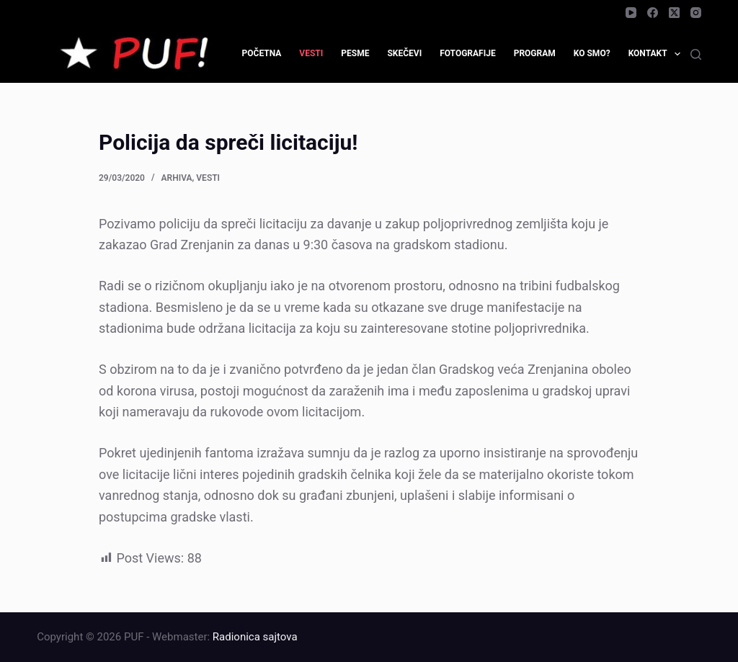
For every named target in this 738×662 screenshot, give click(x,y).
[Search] (695, 54)
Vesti (311, 53)
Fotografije (468, 53)
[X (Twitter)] (674, 12)
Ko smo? (592, 53)
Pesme (355, 53)
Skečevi (404, 53)
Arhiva (176, 178)
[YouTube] (631, 12)
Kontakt (657, 54)
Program (535, 53)
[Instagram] (695, 12)
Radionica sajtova (255, 636)
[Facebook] (652, 12)
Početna (262, 53)
